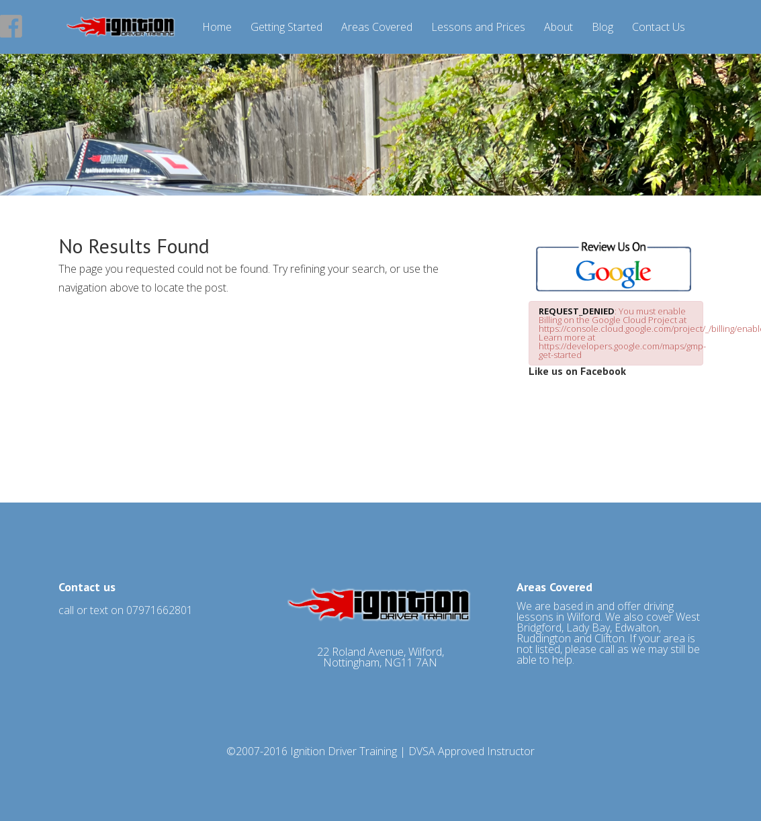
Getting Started (286, 27)
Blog (602, 27)
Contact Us (658, 27)
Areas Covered (376, 27)
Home (217, 27)
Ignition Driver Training (343, 751)
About (558, 27)
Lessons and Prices (478, 27)
